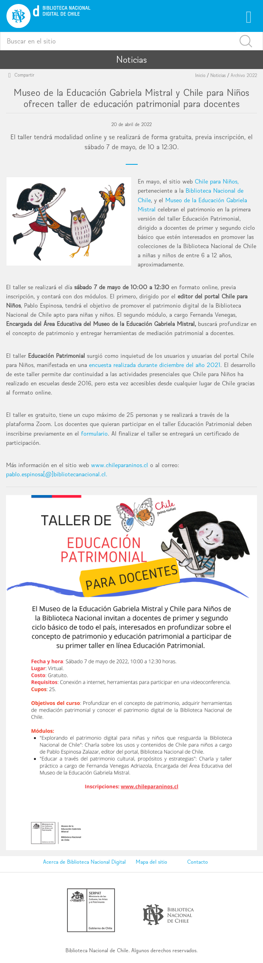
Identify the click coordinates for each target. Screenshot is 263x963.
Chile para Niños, (217, 181)
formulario (94, 433)
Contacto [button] (197, 861)
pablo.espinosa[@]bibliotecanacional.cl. (56, 474)
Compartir (22, 74)
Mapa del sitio (151, 861)
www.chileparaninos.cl (119, 465)
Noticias (218, 75)
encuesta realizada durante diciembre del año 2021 (154, 365)
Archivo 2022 (244, 75)
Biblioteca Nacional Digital (96, 861)
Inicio (200, 75)
